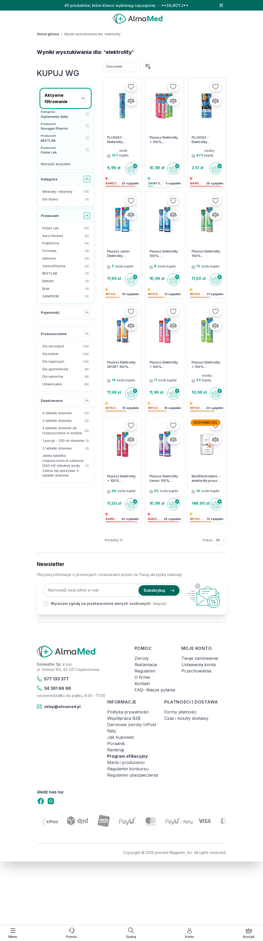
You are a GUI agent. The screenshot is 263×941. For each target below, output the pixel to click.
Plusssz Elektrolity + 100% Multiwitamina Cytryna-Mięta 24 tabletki (206, 364)
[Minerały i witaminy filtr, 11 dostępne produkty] (66, 192)
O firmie (142, 677)
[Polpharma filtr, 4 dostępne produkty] (66, 243)
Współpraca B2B (124, 718)
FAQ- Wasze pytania (155, 689)
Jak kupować (120, 737)
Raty (111, 730)
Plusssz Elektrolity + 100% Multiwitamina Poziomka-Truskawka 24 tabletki (164, 364)
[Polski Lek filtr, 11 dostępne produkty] (66, 228)
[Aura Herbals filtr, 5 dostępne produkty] (66, 236)
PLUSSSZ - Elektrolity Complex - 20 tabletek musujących (118, 139)
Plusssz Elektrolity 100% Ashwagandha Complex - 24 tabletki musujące (206, 253)
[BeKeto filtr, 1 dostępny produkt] (66, 281)
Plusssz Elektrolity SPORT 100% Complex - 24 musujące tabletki (121, 364)
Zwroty (142, 658)
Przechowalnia (196, 671)
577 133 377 (53, 679)
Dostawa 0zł (205, 422)
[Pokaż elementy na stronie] (219, 540)
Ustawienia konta (198, 664)
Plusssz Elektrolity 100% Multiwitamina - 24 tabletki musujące (164, 253)
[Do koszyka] (131, 169)
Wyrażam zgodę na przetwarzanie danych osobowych (101, 603)
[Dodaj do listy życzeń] (131, 87)
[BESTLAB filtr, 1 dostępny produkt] (66, 273)
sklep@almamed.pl (59, 707)
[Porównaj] (131, 101)
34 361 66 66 (54, 688)
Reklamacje (146, 664)
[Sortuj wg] (121, 66)
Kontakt (142, 683)
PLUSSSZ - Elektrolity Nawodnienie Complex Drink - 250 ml (204, 139)
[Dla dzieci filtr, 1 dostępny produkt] (66, 199)
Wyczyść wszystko (56, 164)
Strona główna (48, 34)
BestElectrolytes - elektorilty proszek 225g (206, 478)
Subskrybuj (159, 590)
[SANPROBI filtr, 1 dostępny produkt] (66, 296)
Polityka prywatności (128, 712)
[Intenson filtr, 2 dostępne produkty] (66, 258)
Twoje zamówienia (199, 658)
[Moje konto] (189, 933)
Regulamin (145, 671)
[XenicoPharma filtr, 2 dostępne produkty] (66, 266)
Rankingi (115, 749)
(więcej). (160, 603)
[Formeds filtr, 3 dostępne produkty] (66, 251)
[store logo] (137, 19)
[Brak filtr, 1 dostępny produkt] (66, 289)
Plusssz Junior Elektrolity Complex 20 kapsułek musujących (118, 253)
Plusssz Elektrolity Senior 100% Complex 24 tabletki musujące (164, 478)
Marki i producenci (126, 762)
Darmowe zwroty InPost (131, 724)
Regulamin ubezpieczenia (132, 775)
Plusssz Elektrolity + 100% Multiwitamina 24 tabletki (164, 139)
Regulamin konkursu (127, 768)
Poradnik (116, 743)
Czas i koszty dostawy (186, 718)
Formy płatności (180, 712)
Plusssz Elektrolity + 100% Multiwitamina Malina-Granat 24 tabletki (121, 478)
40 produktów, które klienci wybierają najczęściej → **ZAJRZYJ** (126, 5)
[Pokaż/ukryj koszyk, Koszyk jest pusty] (249, 933)
